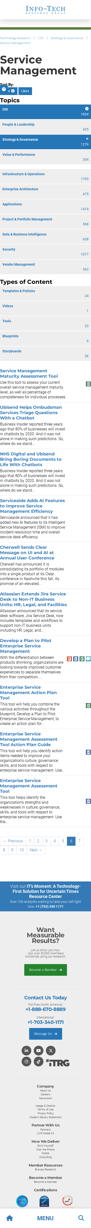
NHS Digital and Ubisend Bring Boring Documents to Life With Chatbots (31, 459)
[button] (45, 1218)
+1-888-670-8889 (45, 1009)
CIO (40, 38)
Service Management (15, 43)
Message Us (45, 1034)
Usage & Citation (45, 1105)
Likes (25, 91)
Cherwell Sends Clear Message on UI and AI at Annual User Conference (27, 552)
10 (21, 850)
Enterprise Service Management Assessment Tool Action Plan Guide (29, 739)
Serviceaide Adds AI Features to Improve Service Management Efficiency (32, 506)
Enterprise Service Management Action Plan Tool (28, 692)
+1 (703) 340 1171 (50, 906)
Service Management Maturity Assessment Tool (29, 373)
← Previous (13, 841)
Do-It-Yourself (45, 1145)
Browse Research (45, 1169)
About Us (45, 1090)
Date (9, 91)
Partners (45, 1129)
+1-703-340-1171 (45, 1022)
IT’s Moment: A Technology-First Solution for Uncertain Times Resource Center (47, 891)
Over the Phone (45, 1149)
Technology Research (15, 38)
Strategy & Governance (67, 38)
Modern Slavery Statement (46, 1117)
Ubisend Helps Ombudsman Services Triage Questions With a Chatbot (31, 412)
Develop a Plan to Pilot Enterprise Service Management (25, 646)
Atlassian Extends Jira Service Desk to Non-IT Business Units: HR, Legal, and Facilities (33, 599)
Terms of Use (45, 1109)
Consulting (45, 1157)
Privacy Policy (46, 1113)
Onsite (45, 1153)
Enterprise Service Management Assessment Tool (29, 786)
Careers (45, 1094)
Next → (36, 850)
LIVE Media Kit (45, 1133)
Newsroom (45, 1098)
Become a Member (45, 970)
